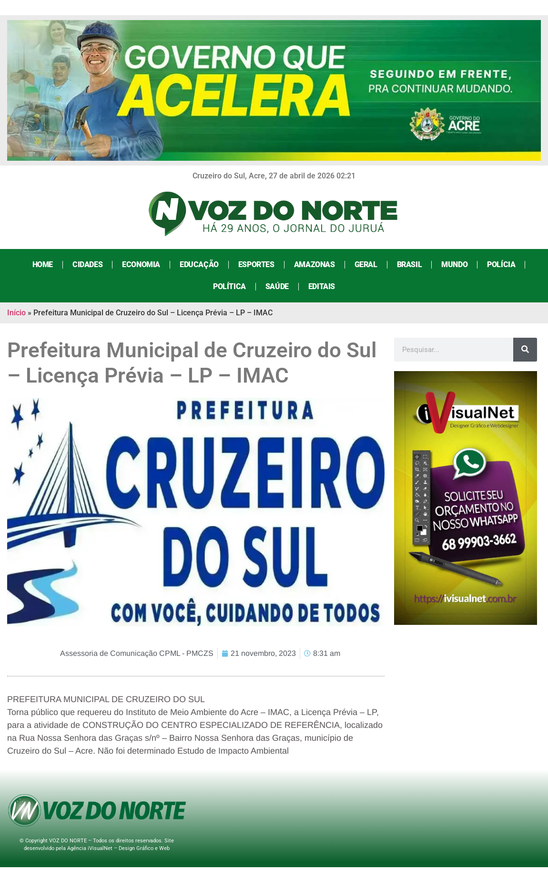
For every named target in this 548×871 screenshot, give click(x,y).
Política (229, 286)
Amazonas (314, 264)
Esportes (256, 264)
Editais (321, 286)
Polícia (501, 264)
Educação (199, 264)
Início (16, 312)
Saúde (277, 286)
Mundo (454, 264)
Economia (141, 264)
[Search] (525, 350)
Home (42, 264)
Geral (366, 264)
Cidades (87, 264)
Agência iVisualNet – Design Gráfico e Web (118, 848)
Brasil (409, 264)
